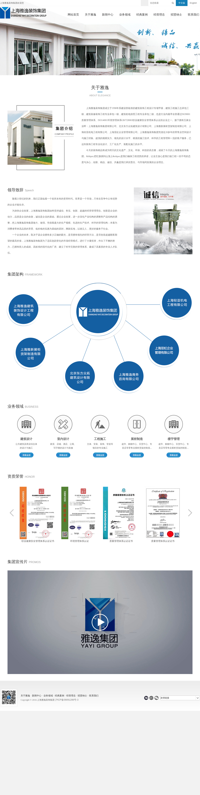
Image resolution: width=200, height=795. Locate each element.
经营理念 (159, 14)
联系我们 (193, 14)
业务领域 (124, 14)
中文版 (181, 3)
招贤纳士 (176, 14)
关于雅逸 (90, 14)
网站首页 (73, 14)
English (193, 3)
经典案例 (142, 14)
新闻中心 (107, 14)
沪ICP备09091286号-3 (66, 699)
